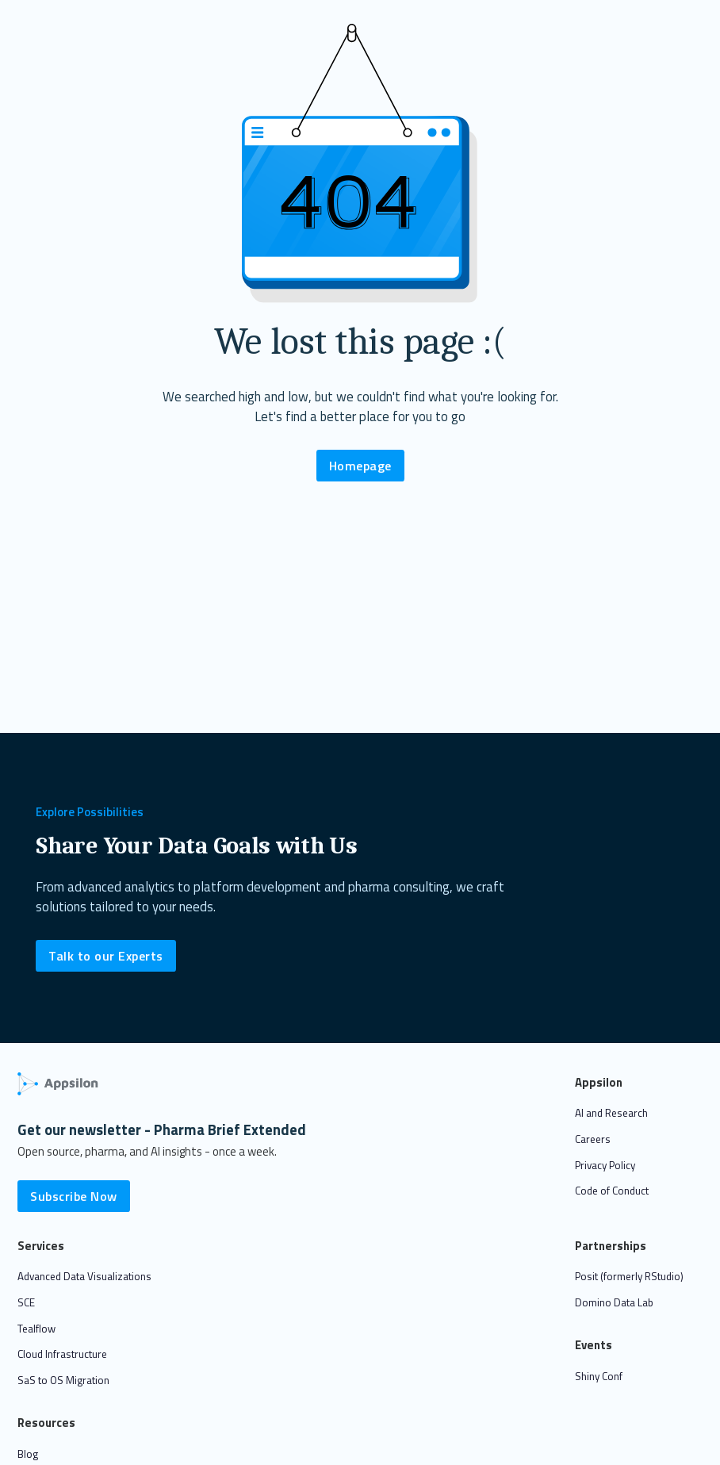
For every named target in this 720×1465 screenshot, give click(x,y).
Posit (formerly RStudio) (629, 1276)
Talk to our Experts (105, 955)
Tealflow (36, 1329)
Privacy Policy (605, 1165)
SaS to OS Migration (63, 1380)
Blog (27, 1454)
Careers (593, 1139)
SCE (26, 1302)
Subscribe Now (73, 1196)
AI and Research (611, 1113)
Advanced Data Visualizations (84, 1276)
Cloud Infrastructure (62, 1354)
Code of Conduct (612, 1190)
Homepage (360, 465)
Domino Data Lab (614, 1302)
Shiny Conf (598, 1376)
